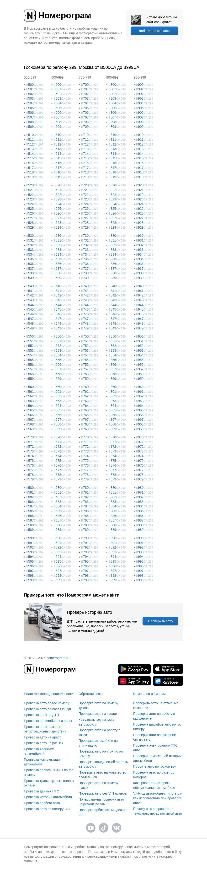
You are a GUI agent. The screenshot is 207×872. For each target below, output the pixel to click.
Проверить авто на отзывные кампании (156, 705)
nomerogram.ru (57, 658)
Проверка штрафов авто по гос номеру (157, 726)
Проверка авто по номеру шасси (98, 785)
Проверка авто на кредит (98, 714)
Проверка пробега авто (42, 803)
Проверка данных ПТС (41, 791)
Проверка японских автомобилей (39, 751)
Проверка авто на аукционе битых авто (154, 737)
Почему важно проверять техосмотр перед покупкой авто (157, 811)
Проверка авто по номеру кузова (98, 705)
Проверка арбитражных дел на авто (103, 812)
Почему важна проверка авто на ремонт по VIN (101, 801)
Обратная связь (91, 694)
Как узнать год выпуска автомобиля (96, 722)
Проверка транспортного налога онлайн (49, 783)
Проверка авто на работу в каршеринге (154, 716)
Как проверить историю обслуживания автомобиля (154, 785)
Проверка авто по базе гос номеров (153, 774)
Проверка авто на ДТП (41, 715)
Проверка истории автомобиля (48, 797)
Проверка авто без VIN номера (103, 793)
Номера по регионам (149, 694)
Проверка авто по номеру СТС (47, 809)
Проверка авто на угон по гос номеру (101, 753)
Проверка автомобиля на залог (48, 721)
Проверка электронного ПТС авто (155, 747)
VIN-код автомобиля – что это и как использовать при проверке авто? (157, 798)
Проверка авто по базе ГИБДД (47, 709)
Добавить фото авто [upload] (154, 31)
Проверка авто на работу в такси (99, 732)
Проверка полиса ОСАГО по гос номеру (48, 772)
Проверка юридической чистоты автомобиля (103, 764)
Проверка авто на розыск (43, 743)
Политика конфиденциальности (48, 694)
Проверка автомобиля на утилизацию (98, 743)
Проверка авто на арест (42, 737)
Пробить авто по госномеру (154, 766)
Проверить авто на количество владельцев (102, 774)
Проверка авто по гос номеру (46, 703)
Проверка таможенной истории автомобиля (157, 758)
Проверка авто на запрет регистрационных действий (45, 729)
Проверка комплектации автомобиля (43, 762)
